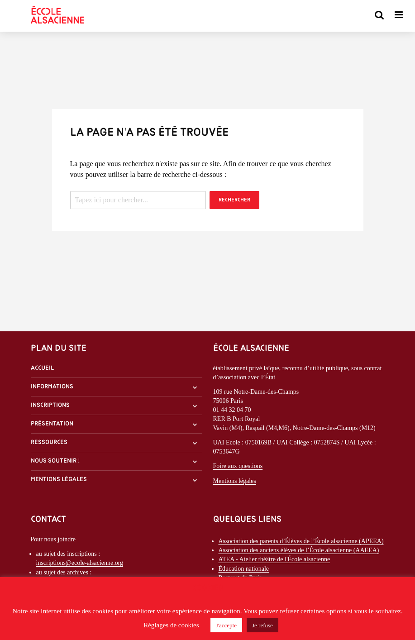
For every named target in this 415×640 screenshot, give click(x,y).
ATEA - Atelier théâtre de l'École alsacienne (274, 559)
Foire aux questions (238, 466)
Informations (52, 387)
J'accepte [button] (226, 625)
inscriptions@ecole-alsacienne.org (80, 562)
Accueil (42, 368)
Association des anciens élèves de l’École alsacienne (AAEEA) (299, 550)
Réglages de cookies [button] (171, 625)
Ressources (49, 442)
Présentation (52, 424)
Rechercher (234, 200)
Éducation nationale (244, 568)
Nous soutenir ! (55, 461)
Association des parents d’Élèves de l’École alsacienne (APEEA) (301, 541)
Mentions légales (59, 479)
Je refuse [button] (262, 625)
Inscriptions (50, 405)
